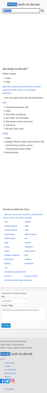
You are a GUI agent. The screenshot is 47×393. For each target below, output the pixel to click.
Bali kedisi (9, 259)
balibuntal (29, 263)
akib (6, 242)
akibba (28, 242)
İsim (3, 296)
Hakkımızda (9, 363)
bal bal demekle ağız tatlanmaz (18, 280)
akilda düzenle (11, 226)
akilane (28, 222)
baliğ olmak (30, 251)
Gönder (6, 325)
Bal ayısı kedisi (31, 276)
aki (26, 238)
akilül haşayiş (31, 234)
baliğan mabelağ (12, 255)
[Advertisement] (23, 40)
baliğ (5, 133)
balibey (8, 263)
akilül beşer (10, 234)
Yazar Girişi (9, 389)
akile (27, 226)
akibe (7, 247)
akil (4, 102)
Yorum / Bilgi (7, 305)
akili (26, 230)
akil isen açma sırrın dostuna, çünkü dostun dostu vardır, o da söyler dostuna (22, 90)
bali (26, 255)
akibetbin (29, 247)
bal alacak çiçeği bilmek (15, 272)
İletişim (8, 377)
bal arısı (8, 276)
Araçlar (8, 366)
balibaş (28, 259)
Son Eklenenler (11, 370)
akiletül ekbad (11, 230)
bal (6, 268)
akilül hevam (10, 238)
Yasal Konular (10, 373)
